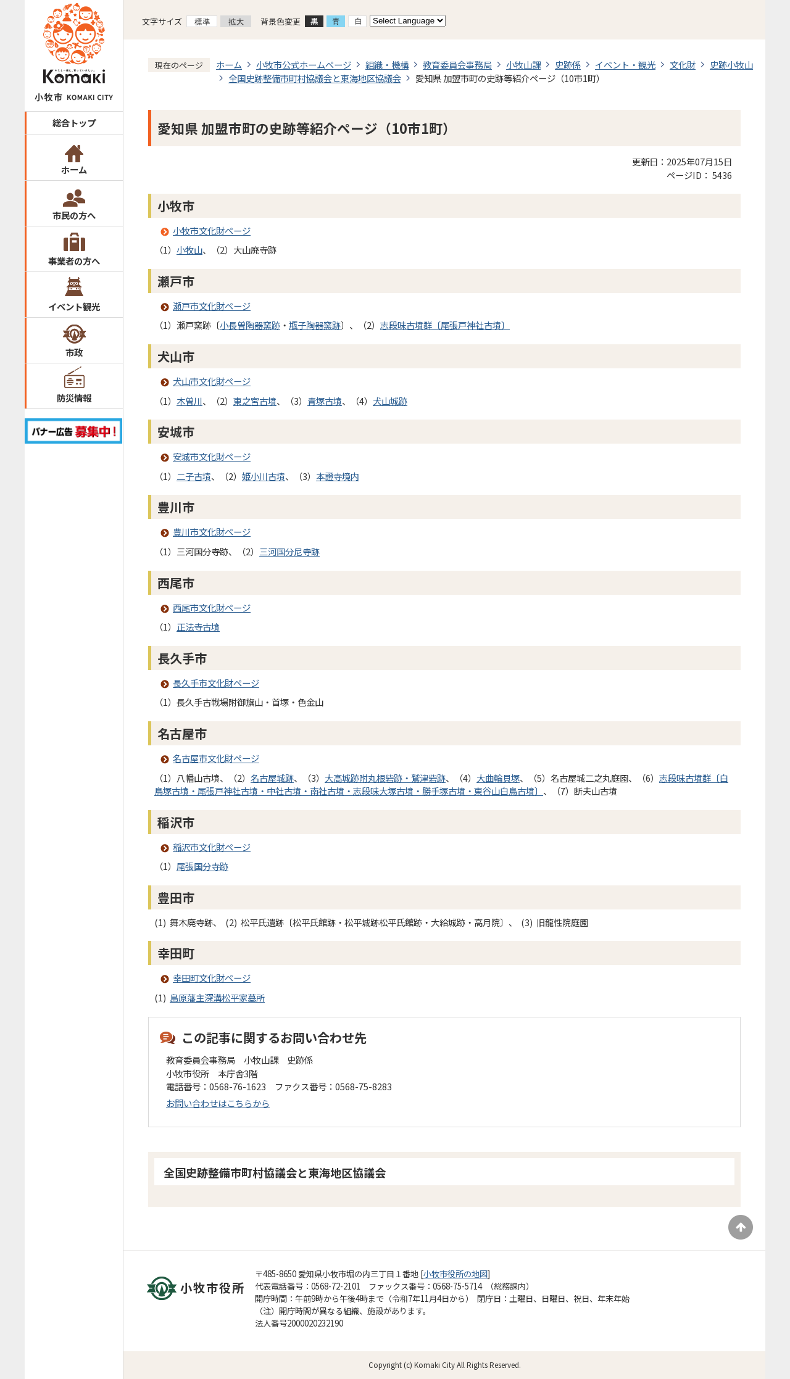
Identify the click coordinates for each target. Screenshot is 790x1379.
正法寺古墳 (198, 626)
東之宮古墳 (254, 400)
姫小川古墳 (263, 476)
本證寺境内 (337, 476)
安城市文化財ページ (212, 456)
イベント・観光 (625, 64)
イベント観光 (74, 306)
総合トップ (74, 122)
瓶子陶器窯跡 (315, 324)
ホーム (74, 169)
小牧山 (189, 249)
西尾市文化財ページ (212, 607)
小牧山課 (523, 64)
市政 (74, 352)
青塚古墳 (324, 400)
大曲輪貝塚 (498, 777)
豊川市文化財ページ (212, 531)
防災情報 (74, 397)
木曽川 (189, 400)
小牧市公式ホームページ (303, 64)
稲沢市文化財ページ (212, 846)
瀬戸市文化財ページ (212, 305)
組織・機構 (387, 64)
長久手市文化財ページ (216, 682)
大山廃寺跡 (254, 249)
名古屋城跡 (272, 777)
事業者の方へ (74, 260)
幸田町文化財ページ (212, 977)
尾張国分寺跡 (202, 865)
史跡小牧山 (731, 64)
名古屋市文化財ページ (216, 758)
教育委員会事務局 (457, 64)
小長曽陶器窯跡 (250, 324)
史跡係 (568, 64)
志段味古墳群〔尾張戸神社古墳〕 (445, 324)
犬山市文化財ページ (212, 381)
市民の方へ (74, 215)
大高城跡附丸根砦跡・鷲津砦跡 (385, 777)
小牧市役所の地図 (455, 1274)
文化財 (683, 64)
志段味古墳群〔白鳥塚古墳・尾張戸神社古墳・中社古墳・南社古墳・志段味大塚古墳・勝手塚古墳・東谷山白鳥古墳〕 (441, 784)
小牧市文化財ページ (212, 230)
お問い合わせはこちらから (218, 1102)
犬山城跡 (390, 400)
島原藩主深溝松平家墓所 (217, 997)
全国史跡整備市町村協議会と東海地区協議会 (314, 78)
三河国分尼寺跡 (289, 551)
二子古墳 (194, 476)
